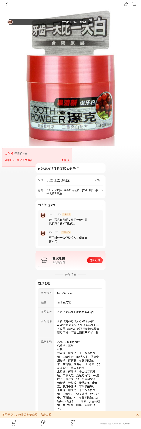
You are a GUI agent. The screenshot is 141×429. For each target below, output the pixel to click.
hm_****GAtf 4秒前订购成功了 (48, 22)
